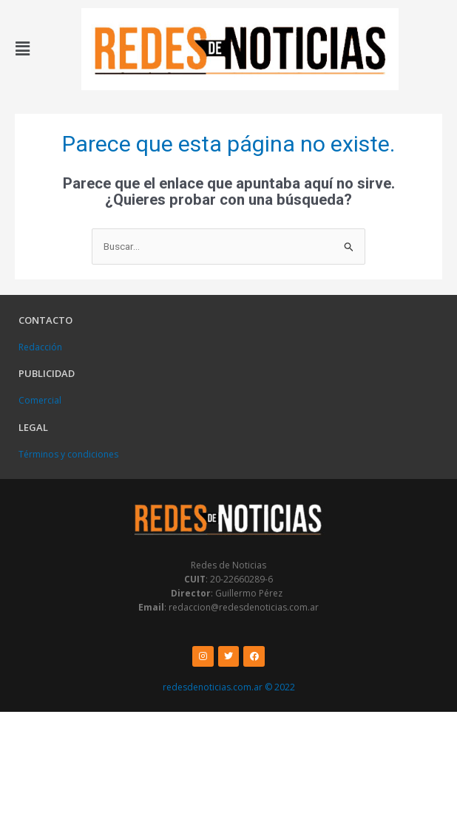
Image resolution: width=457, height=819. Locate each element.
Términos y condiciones (68, 454)
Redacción (40, 347)
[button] (22, 49)
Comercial (39, 400)
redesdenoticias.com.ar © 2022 (229, 687)
